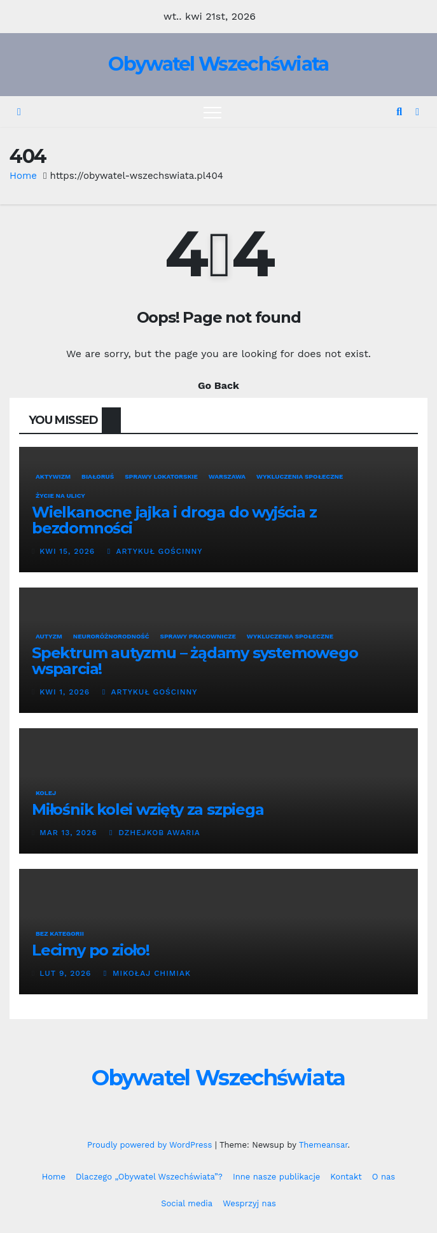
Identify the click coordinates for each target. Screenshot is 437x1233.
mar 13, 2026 (68, 832)
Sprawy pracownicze (197, 636)
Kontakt (345, 1176)
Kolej (46, 792)
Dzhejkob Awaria (154, 832)
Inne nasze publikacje (276, 1176)
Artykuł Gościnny (155, 551)
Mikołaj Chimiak (147, 973)
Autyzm (49, 636)
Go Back (218, 385)
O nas (383, 1176)
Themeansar (323, 1145)
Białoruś (97, 476)
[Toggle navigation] (212, 112)
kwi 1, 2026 (64, 691)
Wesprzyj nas (249, 1203)
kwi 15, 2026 (67, 551)
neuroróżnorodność (111, 636)
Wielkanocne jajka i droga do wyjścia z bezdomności (174, 520)
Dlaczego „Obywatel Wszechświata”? (149, 1176)
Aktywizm (53, 476)
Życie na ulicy (60, 495)
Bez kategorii (60, 933)
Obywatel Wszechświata (218, 64)
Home (23, 175)
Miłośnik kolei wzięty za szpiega (148, 809)
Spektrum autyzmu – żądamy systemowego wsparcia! (195, 661)
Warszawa (227, 476)
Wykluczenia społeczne (299, 476)
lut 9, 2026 (65, 973)
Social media (186, 1203)
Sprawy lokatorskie (161, 476)
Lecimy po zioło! (90, 950)
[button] (399, 112)
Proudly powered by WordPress (151, 1145)
